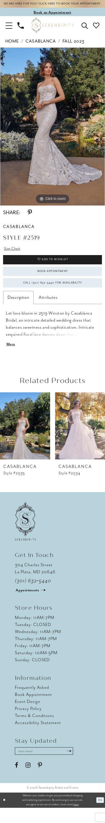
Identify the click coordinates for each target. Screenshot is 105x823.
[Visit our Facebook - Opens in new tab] (16, 780)
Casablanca (40, 47)
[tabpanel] (52, 132)
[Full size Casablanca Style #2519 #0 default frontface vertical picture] (52, 132)
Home (12, 47)
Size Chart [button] (13, 254)
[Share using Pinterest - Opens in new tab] (30, 218)
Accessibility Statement (38, 736)
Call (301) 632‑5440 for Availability (52, 294)
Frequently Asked (32, 701)
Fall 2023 (73, 47)
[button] (9, 31)
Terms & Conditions (34, 729)
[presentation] (25, 439)
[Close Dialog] (5, 815)
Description (18, 310)
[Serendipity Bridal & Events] (52, 31)
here (76, 819)
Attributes (48, 310)
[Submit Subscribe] (78, 765)
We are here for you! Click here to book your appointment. (52, 7)
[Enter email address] (49, 765)
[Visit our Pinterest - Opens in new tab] (40, 780)
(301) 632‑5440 (33, 594)
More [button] (11, 357)
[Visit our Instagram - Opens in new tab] (28, 780)
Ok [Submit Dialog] (100, 815)
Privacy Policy (28, 722)
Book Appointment (52, 280)
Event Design (27, 715)
